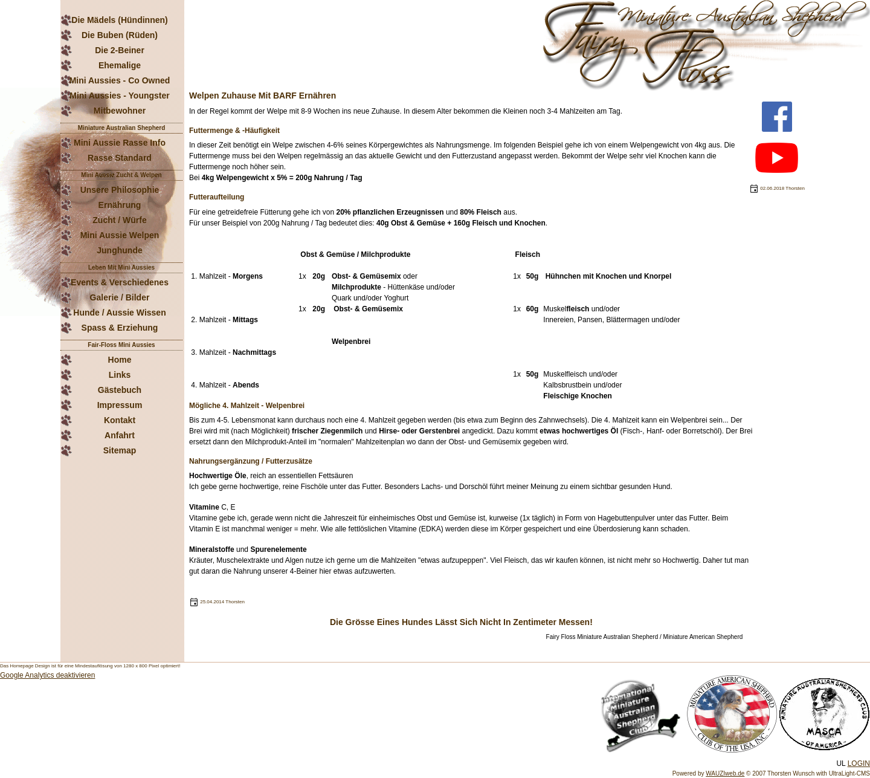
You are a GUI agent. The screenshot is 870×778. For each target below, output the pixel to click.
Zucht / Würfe (119, 220)
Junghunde (119, 250)
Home (120, 360)
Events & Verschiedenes (120, 282)
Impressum (120, 405)
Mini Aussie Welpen (120, 235)
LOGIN (859, 763)
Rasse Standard (120, 158)
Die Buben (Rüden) (120, 35)
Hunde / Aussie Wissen (119, 312)
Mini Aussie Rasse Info (120, 142)
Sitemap (119, 450)
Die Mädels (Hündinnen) (119, 20)
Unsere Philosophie (120, 190)
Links (120, 375)
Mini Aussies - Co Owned (119, 80)
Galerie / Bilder (120, 297)
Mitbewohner (120, 110)
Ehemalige (119, 65)
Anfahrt (120, 435)
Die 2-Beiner (119, 50)
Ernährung (119, 205)
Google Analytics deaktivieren (47, 675)
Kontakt (119, 420)
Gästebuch (119, 390)
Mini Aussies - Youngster (119, 95)
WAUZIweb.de (725, 773)
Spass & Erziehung (120, 327)
